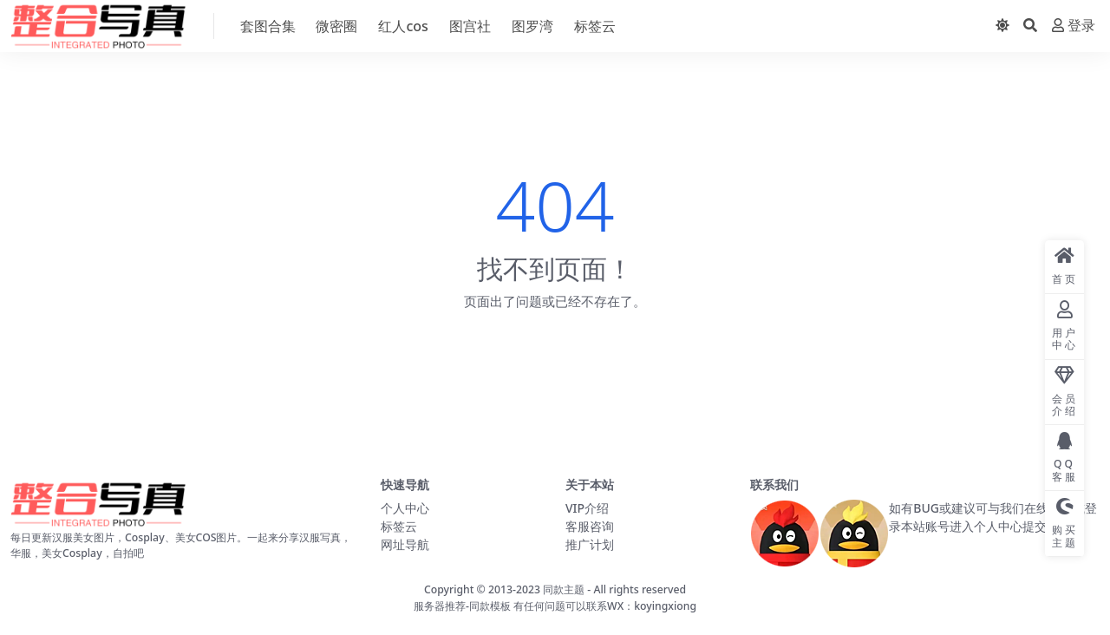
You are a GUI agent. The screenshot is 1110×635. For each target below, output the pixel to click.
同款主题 (563, 589)
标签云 (399, 526)
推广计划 (589, 544)
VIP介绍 (587, 508)
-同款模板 (488, 606)
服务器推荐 (440, 606)
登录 (1073, 25)
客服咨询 (589, 526)
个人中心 (405, 508)
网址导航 (405, 544)
